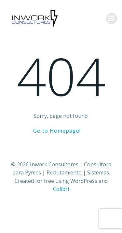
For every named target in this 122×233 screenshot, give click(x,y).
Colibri (61, 189)
